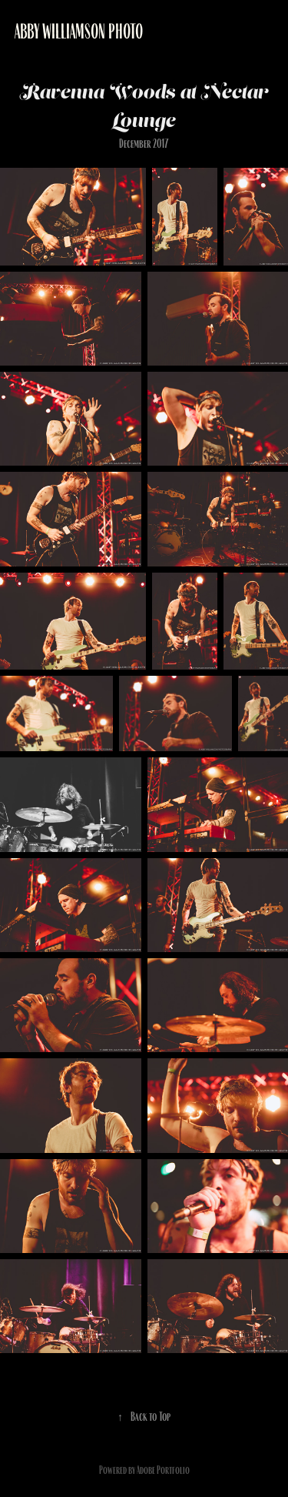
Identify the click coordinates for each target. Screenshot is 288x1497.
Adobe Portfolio (163, 1470)
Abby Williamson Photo (79, 31)
